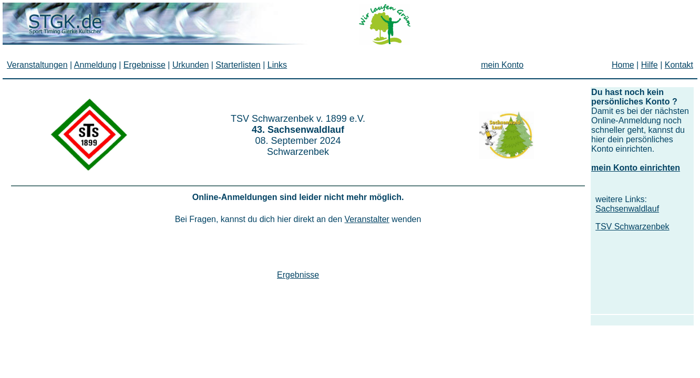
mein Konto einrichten (635, 167)
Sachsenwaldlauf (627, 208)
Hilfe (649, 64)
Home (623, 64)
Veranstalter (367, 219)
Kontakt (679, 64)
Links (277, 64)
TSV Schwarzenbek (632, 226)
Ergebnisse (298, 274)
